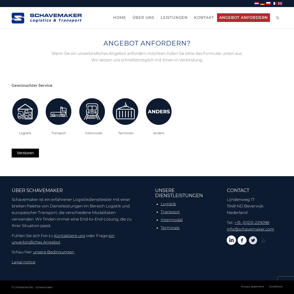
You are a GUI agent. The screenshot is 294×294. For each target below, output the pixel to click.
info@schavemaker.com (250, 229)
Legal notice (23, 262)
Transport (170, 212)
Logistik (168, 204)
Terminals (170, 227)
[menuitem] (119, 17)
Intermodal (172, 219)
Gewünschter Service (32, 85)
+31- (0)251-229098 (252, 222)
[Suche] (277, 17)
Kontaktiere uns (69, 235)
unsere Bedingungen (53, 252)
